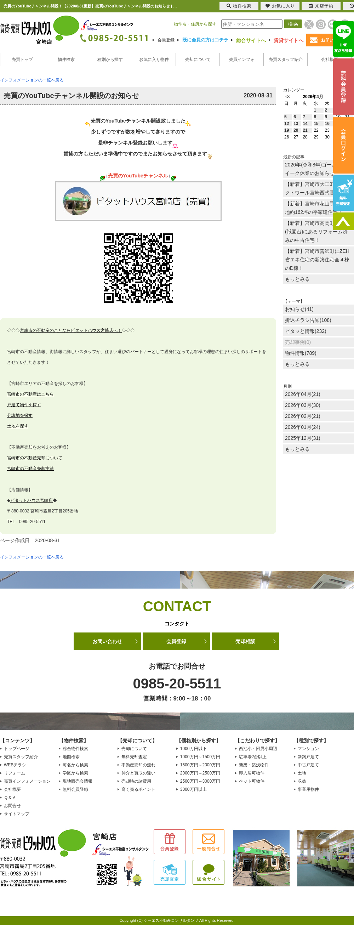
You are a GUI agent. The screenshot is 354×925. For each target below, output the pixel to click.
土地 (302, 773)
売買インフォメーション (27, 781)
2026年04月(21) (302, 394)
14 (305, 123)
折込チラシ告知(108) (308, 320)
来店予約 (321, 6)
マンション (308, 748)
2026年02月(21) (302, 416)
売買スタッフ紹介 (286, 59)
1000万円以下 (193, 748)
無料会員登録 (75, 789)
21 (305, 130)
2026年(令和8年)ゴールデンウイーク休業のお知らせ (318, 169)
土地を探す (17, 426)
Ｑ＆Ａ (10, 797)
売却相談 (245, 641)
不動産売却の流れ (138, 764)
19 (286, 130)
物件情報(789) (300, 353)
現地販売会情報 (77, 781)
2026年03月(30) (302, 405)
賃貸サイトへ (288, 40)
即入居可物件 (251, 773)
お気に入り (280, 6)
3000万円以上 (193, 789)
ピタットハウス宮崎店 (31, 500)
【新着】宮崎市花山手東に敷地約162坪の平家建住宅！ (317, 208)
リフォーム (14, 773)
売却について (198, 59)
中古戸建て (308, 764)
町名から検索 (75, 764)
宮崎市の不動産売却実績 (30, 468)
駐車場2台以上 (253, 756)
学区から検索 (75, 773)
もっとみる (297, 279)
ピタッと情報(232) (305, 331)
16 (327, 123)
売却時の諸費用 (136, 781)
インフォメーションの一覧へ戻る (32, 80)
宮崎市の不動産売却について (34, 457)
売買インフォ (242, 59)
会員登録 (166, 40)
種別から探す (110, 59)
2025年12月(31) (302, 438)
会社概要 (329, 59)
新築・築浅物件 (254, 764)
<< (287, 96)
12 (286, 123)
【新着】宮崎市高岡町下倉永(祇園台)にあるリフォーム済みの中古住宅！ (317, 231)
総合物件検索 (75, 748)
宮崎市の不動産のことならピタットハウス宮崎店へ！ (71, 330)
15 (316, 123)
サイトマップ (16, 813)
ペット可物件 (251, 781)
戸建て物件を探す (24, 404)
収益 (302, 781)
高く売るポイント (138, 789)
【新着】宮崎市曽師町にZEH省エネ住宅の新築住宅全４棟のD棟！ (317, 259)
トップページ (16, 748)
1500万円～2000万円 (200, 764)
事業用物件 (308, 789)
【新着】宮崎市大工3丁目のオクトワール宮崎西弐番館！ (318, 188)
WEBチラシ (15, 764)
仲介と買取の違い (138, 773)
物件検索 (66, 59)
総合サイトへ (251, 40)
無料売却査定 (134, 756)
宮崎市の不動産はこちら (30, 394)
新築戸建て (308, 756)
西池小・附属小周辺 (258, 748)
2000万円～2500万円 (200, 773)
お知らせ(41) (299, 309)
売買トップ (22, 59)
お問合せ (12, 805)
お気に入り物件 (154, 59)
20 (295, 130)
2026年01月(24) (302, 427)
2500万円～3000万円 (200, 781)
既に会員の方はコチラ (205, 39)
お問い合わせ (107, 641)
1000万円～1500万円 (200, 756)
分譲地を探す (20, 415)
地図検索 (71, 756)
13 (295, 123)
